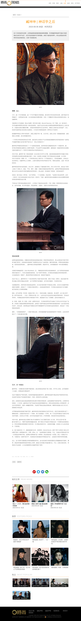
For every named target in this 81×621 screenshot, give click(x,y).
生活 (65, 3)
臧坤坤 (19, 461)
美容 (57, 3)
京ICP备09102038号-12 (38, 617)
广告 (33, 262)
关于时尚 (77, 3)
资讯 (72, 3)
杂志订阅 (31, 611)
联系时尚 (56, 611)
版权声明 (48, 611)
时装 (53, 3)
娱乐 (68, 3)
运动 (43, 183)
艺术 (14, 461)
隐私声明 (40, 611)
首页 (50, 3)
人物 (61, 3)
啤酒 (22, 432)
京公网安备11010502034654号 (53, 617)
